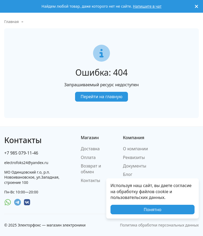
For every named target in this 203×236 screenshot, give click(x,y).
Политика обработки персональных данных (159, 225)
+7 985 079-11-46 (21, 153)
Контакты (90, 180)
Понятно (152, 209)
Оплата (88, 157)
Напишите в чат (147, 6)
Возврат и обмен (91, 169)
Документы (134, 166)
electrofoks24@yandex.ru (26, 162)
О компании (135, 149)
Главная (11, 21)
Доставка (90, 149)
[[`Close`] (196, 6)
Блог (127, 174)
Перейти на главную (101, 96)
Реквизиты (134, 157)
